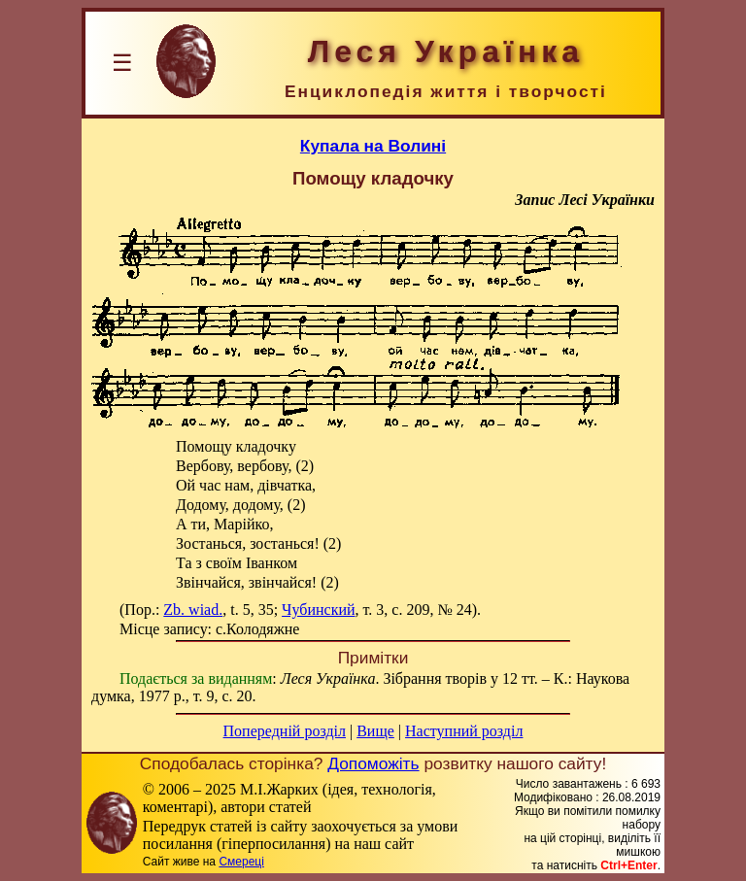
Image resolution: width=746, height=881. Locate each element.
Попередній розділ (284, 731)
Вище (375, 731)
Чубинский (318, 609)
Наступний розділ (464, 731)
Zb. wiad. (192, 609)
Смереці (241, 861)
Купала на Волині (373, 145)
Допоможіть (373, 763)
